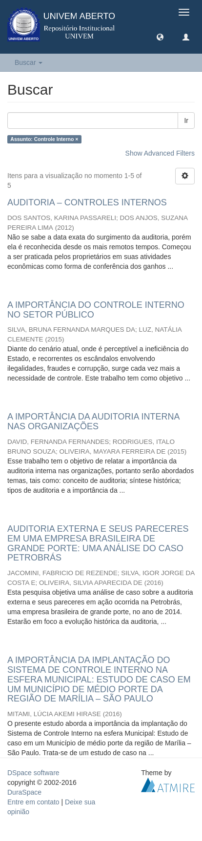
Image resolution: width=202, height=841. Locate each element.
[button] (160, 36)
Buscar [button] (28, 62)
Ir (186, 120)
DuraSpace (24, 792)
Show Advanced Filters (160, 153)
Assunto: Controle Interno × (44, 139)
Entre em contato (33, 802)
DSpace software (33, 773)
